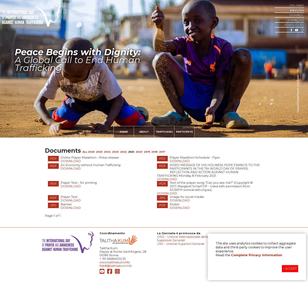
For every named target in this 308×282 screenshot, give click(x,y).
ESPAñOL (296, 15)
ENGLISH (297, 10)
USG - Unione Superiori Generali (180, 244)
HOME (124, 131)
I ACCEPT (290, 268)
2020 (139, 151)
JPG (162, 198)
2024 (107, 151)
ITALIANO (296, 5)
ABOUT (144, 131)
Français (296, 20)
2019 (147, 151)
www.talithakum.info (115, 262)
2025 (99, 151)
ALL (85, 151)
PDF (53, 158)
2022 (123, 151)
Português (294, 25)
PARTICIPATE (184, 131)
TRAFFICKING (164, 131)
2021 (131, 151)
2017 (162, 151)
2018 (154, 151)
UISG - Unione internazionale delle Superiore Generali (182, 238)
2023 (115, 151)
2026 (91, 151)
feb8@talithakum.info (116, 266)
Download (71, 161)
